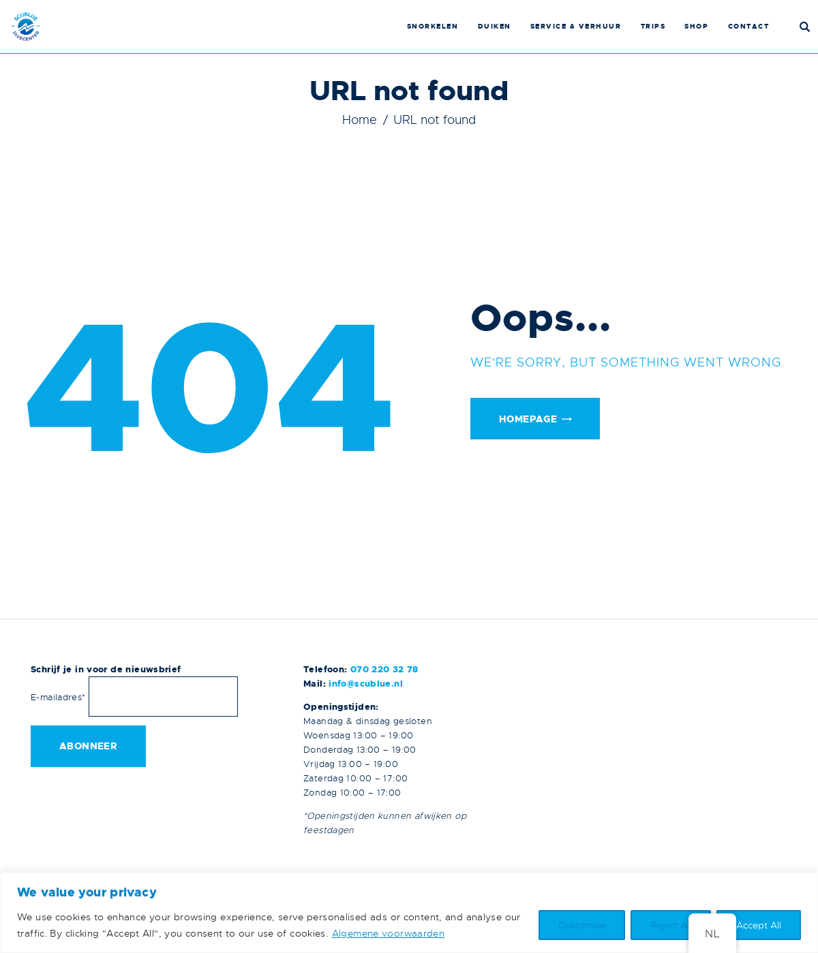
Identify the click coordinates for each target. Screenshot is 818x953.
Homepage (528, 419)
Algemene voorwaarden (388, 933)
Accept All (758, 925)
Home (359, 119)
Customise (581, 925)
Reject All (670, 925)
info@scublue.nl (366, 683)
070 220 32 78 (384, 669)
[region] (409, 912)
